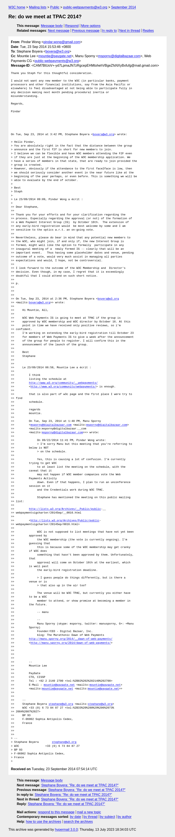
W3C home (16, 7)
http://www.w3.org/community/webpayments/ (63, 387)
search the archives (78, 821)
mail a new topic (89, 812)
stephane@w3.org (60, 704)
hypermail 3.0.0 (66, 829)
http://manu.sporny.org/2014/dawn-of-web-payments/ (71, 643)
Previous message (86, 30)
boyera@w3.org (57, 51)
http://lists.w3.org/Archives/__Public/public (65, 509)
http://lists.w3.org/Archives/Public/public (65, 521)
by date (75, 817)
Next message (58, 30)
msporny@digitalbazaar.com (119, 56)
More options (91, 26)
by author (125, 817)
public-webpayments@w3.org (85, 7)
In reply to (109, 30)
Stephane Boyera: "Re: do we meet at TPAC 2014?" (80, 785)
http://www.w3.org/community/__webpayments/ (63, 383)
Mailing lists (37, 7)
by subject (107, 817)
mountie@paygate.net (54, 56)
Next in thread (129, 30)
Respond (72, 26)
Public (54, 7)
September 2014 (123, 7)
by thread (91, 817)
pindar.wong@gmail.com (61, 42)
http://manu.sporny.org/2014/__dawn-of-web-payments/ (70, 639)
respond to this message (56, 812)
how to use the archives (43, 821)
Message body (52, 26)
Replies (148, 30)
